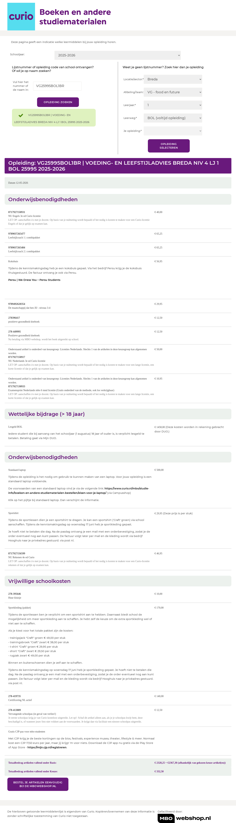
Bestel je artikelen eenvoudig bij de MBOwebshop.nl (38, 784)
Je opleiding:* (133, 131)
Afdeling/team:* (134, 92)
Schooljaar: (17, 54)
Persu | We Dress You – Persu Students (34, 280)
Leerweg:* (130, 118)
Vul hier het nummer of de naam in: (21, 85)
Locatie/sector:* (134, 79)
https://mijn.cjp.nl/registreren (47, 747)
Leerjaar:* (130, 105)
